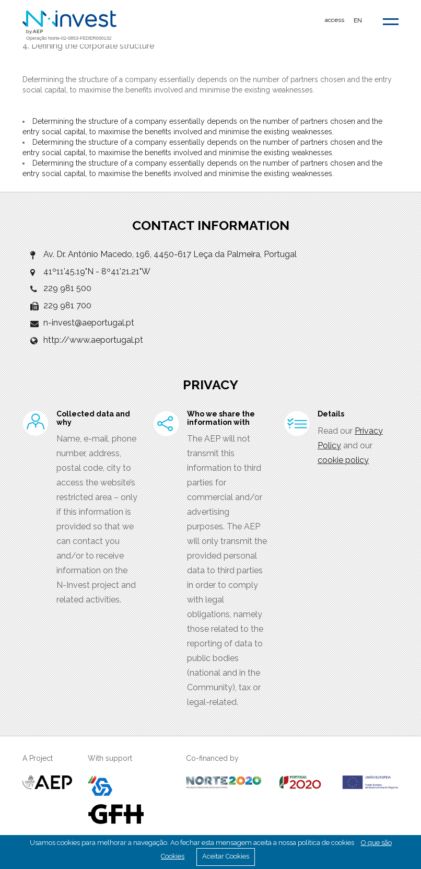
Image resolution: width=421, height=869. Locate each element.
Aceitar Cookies (225, 856)
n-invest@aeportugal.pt (88, 323)
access (334, 20)
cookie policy (343, 460)
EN (358, 20)
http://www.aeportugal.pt (93, 340)
